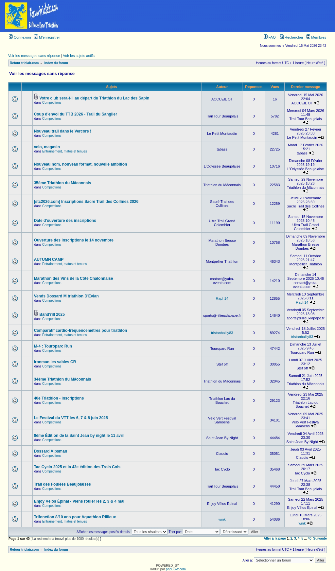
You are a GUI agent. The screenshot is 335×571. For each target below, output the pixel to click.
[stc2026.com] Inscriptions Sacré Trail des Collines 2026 (86, 201)
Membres (316, 37)
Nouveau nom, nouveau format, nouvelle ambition (80, 164)
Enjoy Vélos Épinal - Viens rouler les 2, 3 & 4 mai (79, 501)
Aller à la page (275, 538)
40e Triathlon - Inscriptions (59, 398)
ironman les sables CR (55, 362)
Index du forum (56, 63)
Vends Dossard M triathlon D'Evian (66, 296)
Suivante (320, 538)
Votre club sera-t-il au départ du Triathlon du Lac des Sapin (94, 98)
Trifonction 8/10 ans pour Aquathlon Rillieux (75, 517)
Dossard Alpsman (50, 451)
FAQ (270, 37)
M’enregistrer (47, 37)
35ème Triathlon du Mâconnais (62, 183)
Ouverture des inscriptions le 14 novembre (74, 240)
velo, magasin (47, 147)
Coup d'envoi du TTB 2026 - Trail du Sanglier (75, 114)
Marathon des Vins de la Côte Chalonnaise (73, 278)
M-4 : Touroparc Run (53, 346)
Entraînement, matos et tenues (64, 151)
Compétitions (51, 102)
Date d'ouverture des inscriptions (65, 220)
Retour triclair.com (24, 63)
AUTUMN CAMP (49, 259)
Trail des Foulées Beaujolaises (62, 484)
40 (309, 538)
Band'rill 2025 (52, 314)
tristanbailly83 (222, 333)
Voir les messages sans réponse (34, 56)
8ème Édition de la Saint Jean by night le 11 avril (79, 435)
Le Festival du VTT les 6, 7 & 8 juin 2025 (71, 418)
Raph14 (222, 298)
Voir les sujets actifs (79, 56)
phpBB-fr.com (176, 569)
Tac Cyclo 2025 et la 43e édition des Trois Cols (77, 467)
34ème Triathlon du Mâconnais (62, 379)
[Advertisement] (199, 16)
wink (222, 519)
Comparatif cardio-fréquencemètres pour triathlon (80, 330)
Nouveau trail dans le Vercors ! (62, 131)
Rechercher (291, 37)
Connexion (20, 37)
